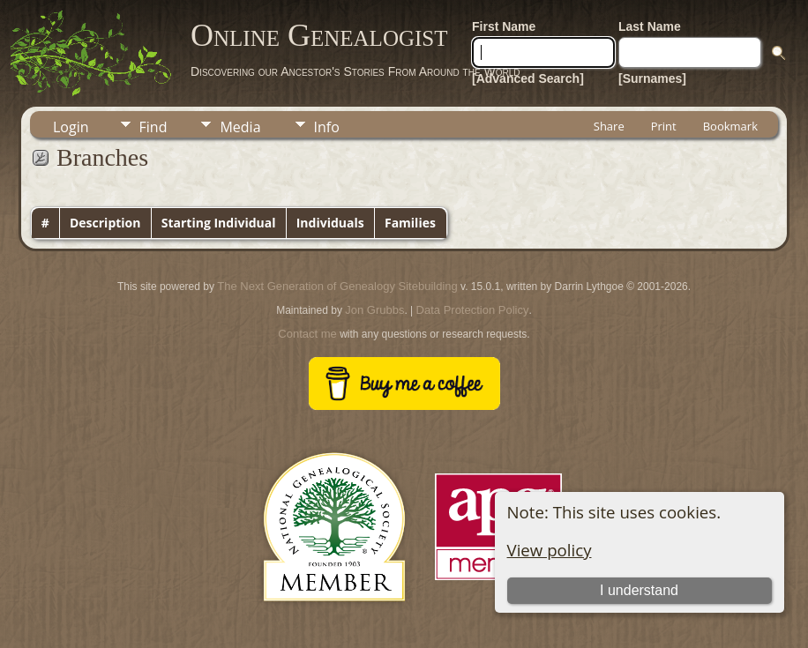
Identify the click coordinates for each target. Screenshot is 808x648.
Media (240, 127)
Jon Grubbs (374, 310)
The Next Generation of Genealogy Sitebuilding (337, 286)
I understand (639, 590)
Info (327, 127)
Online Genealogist (319, 35)
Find (153, 127)
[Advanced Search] (528, 78)
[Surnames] (652, 78)
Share (609, 126)
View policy (549, 550)
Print (664, 126)
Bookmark (730, 126)
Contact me (307, 333)
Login (71, 127)
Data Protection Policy (472, 310)
